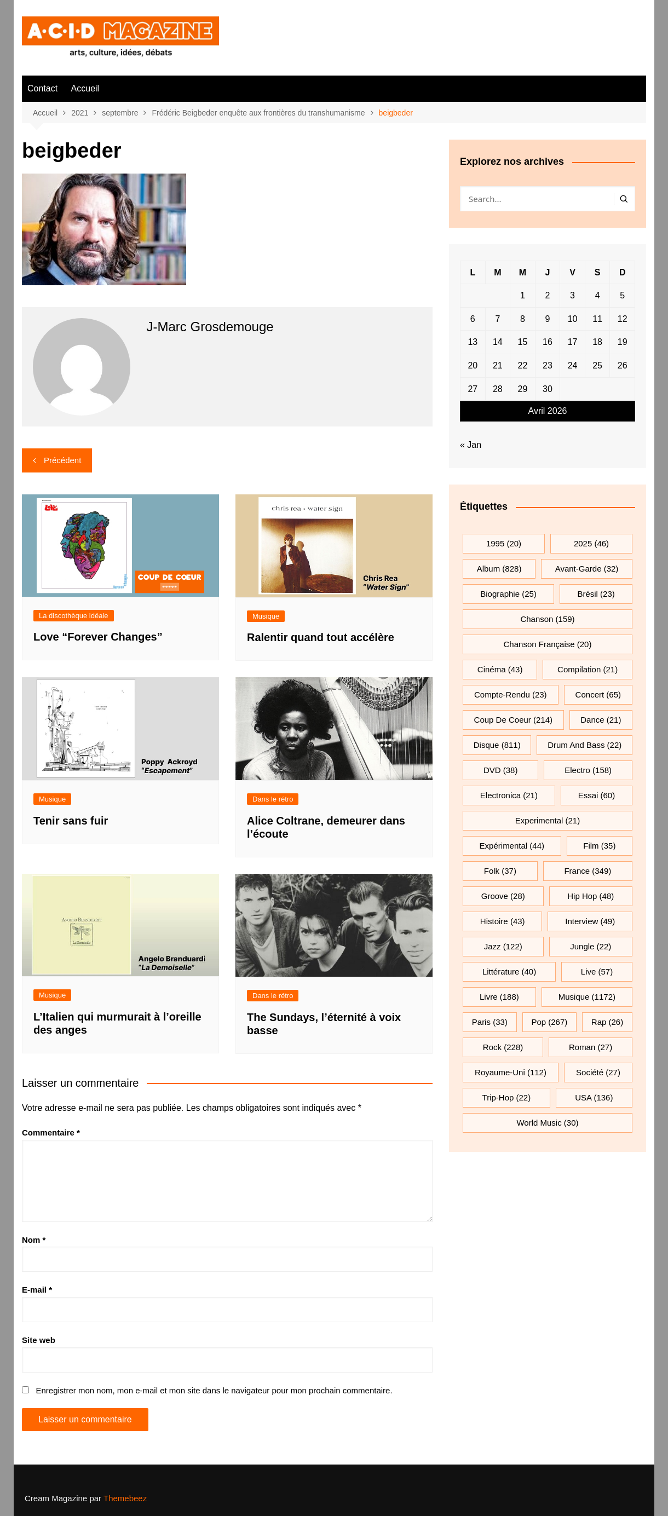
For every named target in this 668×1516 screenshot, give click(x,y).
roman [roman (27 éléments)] (590, 1047)
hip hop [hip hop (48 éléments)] (590, 896)
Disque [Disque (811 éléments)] (497, 745)
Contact (42, 88)
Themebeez (125, 1498)
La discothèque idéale (73, 616)
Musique (265, 616)
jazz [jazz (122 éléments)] (503, 946)
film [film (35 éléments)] (599, 845)
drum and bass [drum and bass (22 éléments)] (584, 745)
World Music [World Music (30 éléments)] (547, 1122)
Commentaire (51, 1132)
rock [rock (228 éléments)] (503, 1047)
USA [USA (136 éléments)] (594, 1097)
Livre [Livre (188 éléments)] (499, 996)
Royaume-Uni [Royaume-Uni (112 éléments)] (510, 1072)
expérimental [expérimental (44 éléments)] (512, 845)
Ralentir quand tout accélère (320, 637)
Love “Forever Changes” (98, 637)
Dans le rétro (272, 799)
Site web (38, 1340)
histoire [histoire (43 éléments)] (502, 921)
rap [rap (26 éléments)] (607, 1022)
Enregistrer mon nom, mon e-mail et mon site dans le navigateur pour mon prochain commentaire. (214, 1390)
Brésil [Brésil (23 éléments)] (595, 593)
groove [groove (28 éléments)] (503, 896)
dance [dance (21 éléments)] (600, 719)
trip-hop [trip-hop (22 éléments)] (506, 1097)
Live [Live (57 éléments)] (597, 971)
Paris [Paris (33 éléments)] (490, 1022)
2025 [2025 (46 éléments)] (591, 543)
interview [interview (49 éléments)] (590, 921)
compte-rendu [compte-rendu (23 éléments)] (510, 694)
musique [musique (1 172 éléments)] (586, 996)
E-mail (37, 1289)
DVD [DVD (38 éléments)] (500, 770)
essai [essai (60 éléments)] (596, 795)
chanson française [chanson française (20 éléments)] (548, 644)
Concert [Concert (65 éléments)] (598, 694)
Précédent (62, 460)
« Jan (470, 444)
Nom (33, 1239)
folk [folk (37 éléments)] (500, 870)
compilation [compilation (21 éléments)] (587, 669)
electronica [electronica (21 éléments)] (509, 795)
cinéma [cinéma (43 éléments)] (500, 669)
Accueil (85, 88)
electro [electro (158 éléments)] (588, 770)
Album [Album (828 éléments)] (499, 568)
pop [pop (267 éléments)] (549, 1022)
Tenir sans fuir (70, 821)
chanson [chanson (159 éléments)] (547, 619)
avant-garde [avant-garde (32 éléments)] (587, 568)
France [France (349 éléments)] (587, 870)
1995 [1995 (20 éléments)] (503, 543)
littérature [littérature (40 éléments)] (509, 971)
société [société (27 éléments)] (598, 1072)
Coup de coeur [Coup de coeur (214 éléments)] (513, 719)
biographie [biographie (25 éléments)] (508, 593)
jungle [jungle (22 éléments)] (590, 946)
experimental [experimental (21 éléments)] (547, 820)
